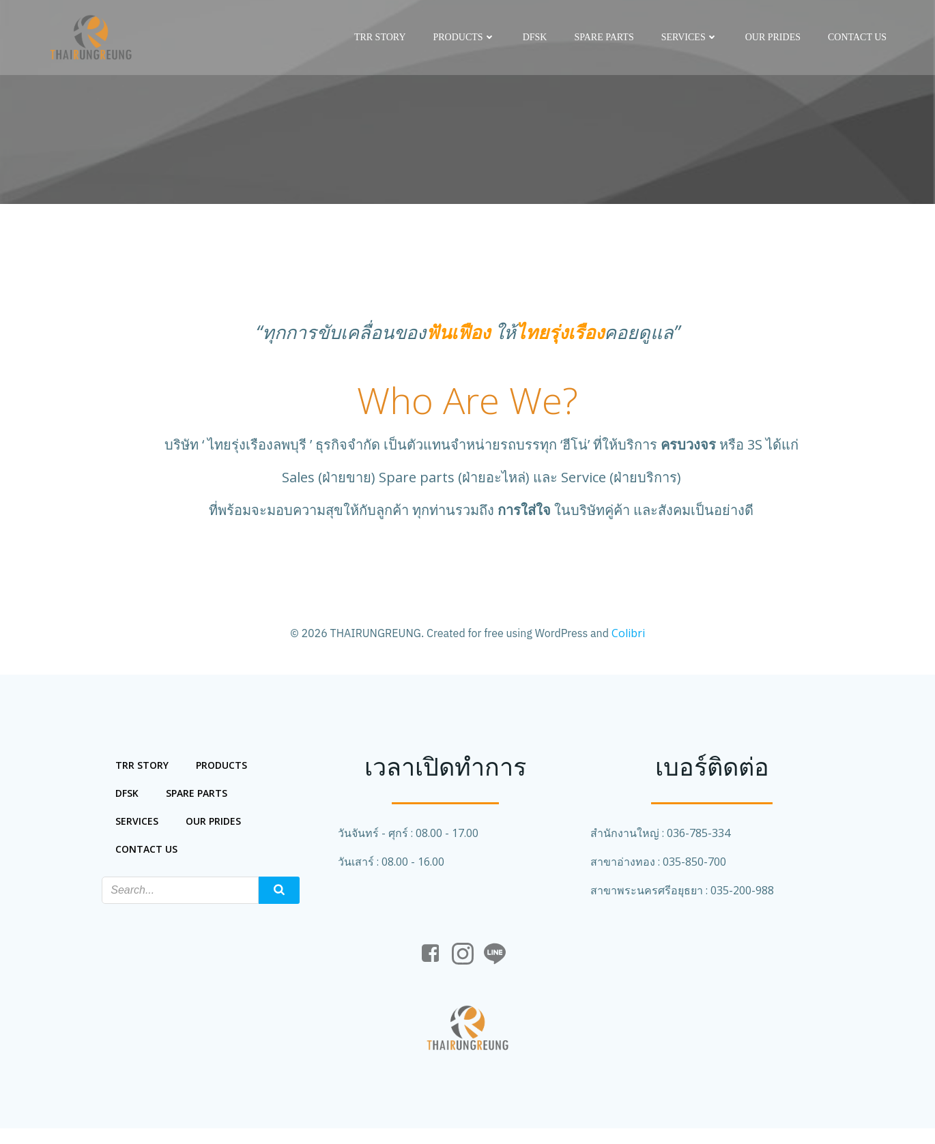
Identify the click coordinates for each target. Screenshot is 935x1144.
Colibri (628, 635)
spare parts (605, 37)
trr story (381, 37)
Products (465, 37)
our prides (774, 37)
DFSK (536, 37)
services (691, 37)
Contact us (858, 37)
